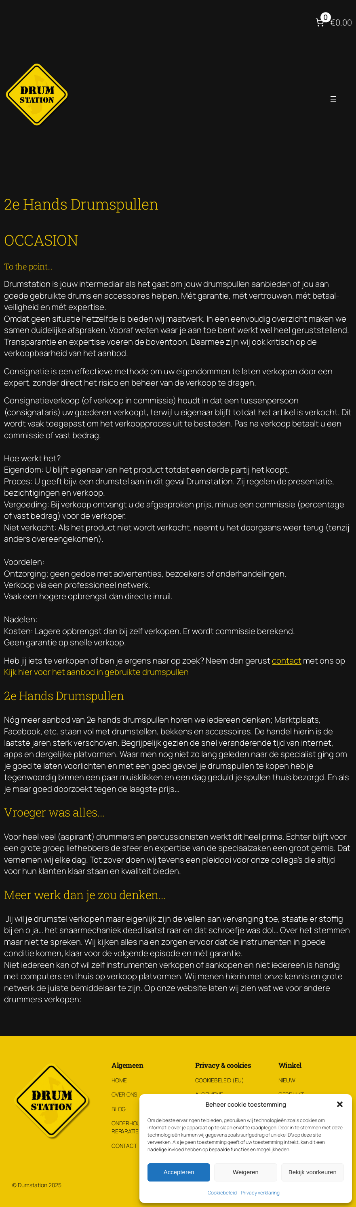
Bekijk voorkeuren (313, 1172)
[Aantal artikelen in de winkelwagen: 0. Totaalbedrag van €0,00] (333, 22)
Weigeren (246, 1172)
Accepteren (179, 1172)
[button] (340, 1104)
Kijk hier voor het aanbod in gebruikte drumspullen (96, 671)
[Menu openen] (333, 99)
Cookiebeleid (222, 1192)
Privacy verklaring (260, 1192)
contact (286, 660)
